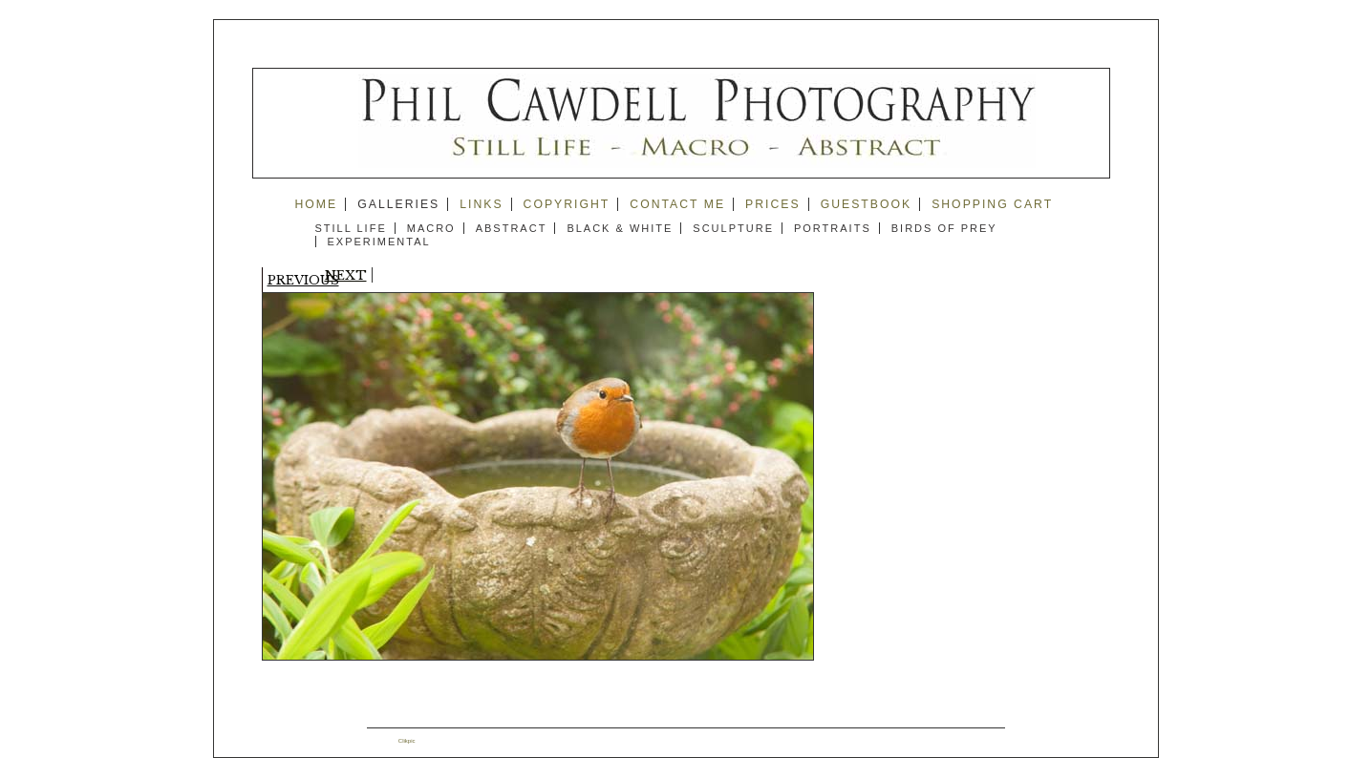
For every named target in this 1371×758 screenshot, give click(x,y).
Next (346, 275)
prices (773, 204)
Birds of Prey (944, 228)
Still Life (351, 228)
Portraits (832, 228)
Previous (303, 279)
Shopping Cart (992, 204)
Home (316, 204)
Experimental (379, 241)
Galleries (398, 204)
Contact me (677, 204)
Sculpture (733, 228)
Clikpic (407, 741)
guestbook (866, 204)
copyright (567, 204)
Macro (431, 228)
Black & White (620, 228)
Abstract (511, 228)
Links (481, 204)
